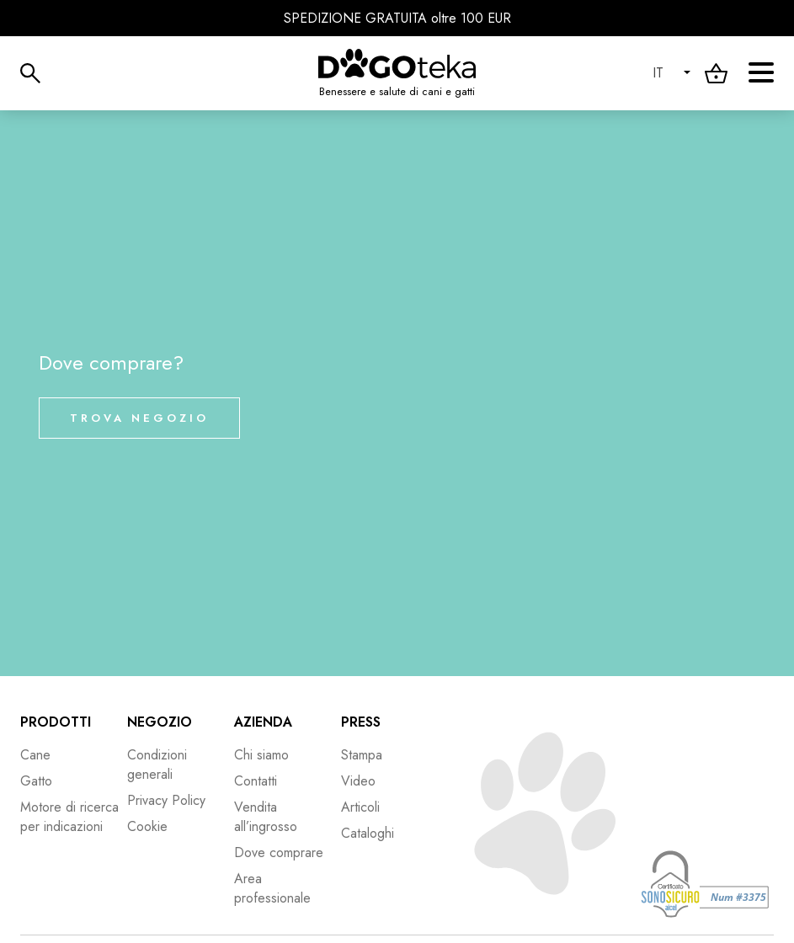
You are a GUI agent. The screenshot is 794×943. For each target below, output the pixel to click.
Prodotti (55, 722)
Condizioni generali (157, 764)
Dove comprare (278, 852)
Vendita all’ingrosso (265, 816)
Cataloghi (367, 833)
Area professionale (272, 888)
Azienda (263, 722)
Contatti (255, 781)
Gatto (36, 781)
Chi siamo (261, 755)
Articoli (360, 807)
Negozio (159, 722)
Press (361, 722)
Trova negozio (139, 418)
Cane (35, 755)
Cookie (147, 826)
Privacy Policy (166, 800)
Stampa (361, 755)
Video (358, 781)
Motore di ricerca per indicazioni (69, 816)
